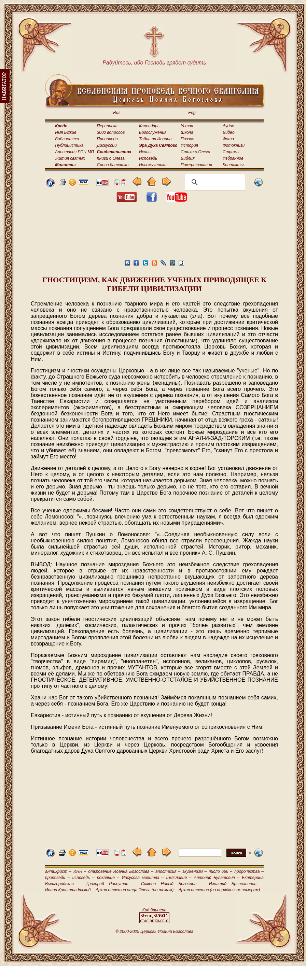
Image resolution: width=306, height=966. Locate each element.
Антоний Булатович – (216, 877)
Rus (116, 112)
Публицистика (69, 145)
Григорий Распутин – (111, 883)
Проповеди (107, 139)
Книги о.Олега (111, 158)
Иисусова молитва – (143, 877)
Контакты (233, 164)
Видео (229, 132)
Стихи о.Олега (195, 152)
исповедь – (83, 877)
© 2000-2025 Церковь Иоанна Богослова (154, 931)
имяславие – (178, 877)
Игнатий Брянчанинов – (236, 883)
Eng (191, 112)
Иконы (145, 152)
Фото (228, 139)
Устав (187, 126)
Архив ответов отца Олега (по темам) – (136, 889)
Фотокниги (234, 145)
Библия (188, 158)
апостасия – (167, 871)
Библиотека (67, 139)
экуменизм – (194, 871)
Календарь (149, 126)
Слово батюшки (113, 164)
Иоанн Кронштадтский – (69, 889)
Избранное (233, 158)
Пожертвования (196, 164)
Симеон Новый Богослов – (172, 883)
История (189, 145)
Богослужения (152, 132)
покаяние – (108, 877)
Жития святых (70, 158)
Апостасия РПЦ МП (74, 152)
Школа (187, 132)
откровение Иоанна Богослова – (120, 871)
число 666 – (220, 871)
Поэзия (187, 139)
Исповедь (148, 158)
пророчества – (249, 871)
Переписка (107, 126)
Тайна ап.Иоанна (155, 139)
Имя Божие (65, 132)
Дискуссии (107, 145)
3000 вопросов (111, 132)
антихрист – (58, 871)
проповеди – (57, 877)
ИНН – (79, 871)
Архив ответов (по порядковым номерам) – (221, 889)
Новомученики (153, 164)
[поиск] (214, 182)
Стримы (231, 152)
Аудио (228, 126)
